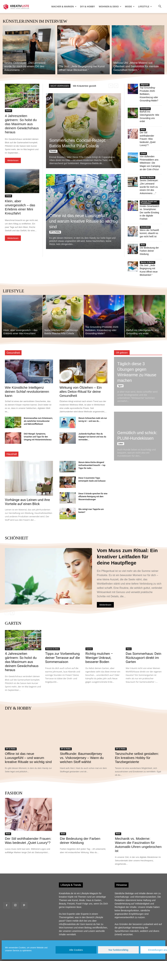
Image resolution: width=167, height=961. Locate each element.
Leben (120, 426)
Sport (120, 368)
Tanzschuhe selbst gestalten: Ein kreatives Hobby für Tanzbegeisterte (137, 740)
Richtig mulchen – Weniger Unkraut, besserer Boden (99, 640)
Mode (130, 6)
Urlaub (8, 196)
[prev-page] (7, 595)
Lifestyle (145, 6)
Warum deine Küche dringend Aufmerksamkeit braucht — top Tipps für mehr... (91, 447)
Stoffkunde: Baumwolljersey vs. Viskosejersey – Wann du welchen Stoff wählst (82, 740)
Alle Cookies (76, 949)
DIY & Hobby (87, 6)
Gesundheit (145, 107)
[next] (116, 86)
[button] (160, 6)
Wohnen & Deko (110, 6)
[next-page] (12, 595)
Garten (8, 110)
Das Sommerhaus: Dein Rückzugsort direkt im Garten (143, 640)
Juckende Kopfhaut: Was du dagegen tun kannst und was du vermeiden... (92, 419)
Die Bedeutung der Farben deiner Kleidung (148, 234)
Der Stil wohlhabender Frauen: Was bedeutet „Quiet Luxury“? (147, 133)
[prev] (111, 86)
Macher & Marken (63, 6)
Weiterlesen (12, 160)
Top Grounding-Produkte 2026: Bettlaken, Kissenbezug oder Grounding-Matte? (148, 93)
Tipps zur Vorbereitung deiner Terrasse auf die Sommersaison (62, 640)
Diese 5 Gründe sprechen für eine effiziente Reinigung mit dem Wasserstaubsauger (92, 479)
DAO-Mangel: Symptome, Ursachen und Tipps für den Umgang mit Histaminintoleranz (38, 419)
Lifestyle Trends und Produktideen (149, 191)
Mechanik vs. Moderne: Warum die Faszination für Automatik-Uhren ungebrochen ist (138, 827)
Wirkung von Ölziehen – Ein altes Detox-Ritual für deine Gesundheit (81, 374)
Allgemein (145, 85)
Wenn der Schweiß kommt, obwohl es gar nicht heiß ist (149, 217)
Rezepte (53, 151)
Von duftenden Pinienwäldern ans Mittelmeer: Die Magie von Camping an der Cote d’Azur (150, 156)
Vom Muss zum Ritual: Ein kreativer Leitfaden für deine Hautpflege (127, 539)
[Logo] (18, 6)
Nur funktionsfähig (118, 949)
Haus (129, 631)
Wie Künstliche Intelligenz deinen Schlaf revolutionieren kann (27, 374)
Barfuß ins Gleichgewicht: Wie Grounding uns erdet (149, 113)
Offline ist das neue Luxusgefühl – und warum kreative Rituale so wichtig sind (83, 221)
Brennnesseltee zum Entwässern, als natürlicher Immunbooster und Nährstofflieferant (38, 403)
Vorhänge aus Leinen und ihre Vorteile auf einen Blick (27, 484)
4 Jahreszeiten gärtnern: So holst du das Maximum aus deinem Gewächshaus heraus (22, 124)
